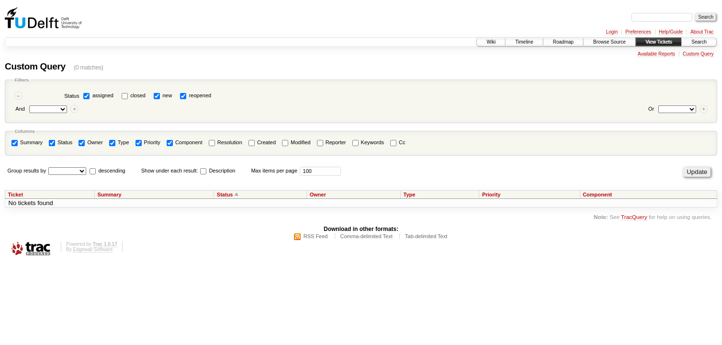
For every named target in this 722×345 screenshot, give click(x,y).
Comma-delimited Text (366, 236)
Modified (296, 142)
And (20, 109)
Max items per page (274, 170)
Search (699, 42)
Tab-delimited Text (426, 236)
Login (612, 31)
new (167, 95)
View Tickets (658, 42)
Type (119, 142)
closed (138, 95)
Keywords (368, 142)
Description (217, 170)
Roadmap (563, 42)
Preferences (638, 31)
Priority (147, 142)
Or (651, 109)
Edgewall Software (93, 249)
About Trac (701, 31)
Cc (398, 142)
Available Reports (656, 54)
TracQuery (634, 217)
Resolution (225, 142)
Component (185, 142)
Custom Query (698, 54)
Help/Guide (671, 31)
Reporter (331, 142)
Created (262, 142)
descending (111, 170)
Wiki (491, 42)
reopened (200, 95)
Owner (90, 142)
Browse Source (609, 42)
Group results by (27, 170)
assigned (102, 95)
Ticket (15, 194)
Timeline (524, 42)
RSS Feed (316, 236)
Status (71, 96)
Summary (27, 142)
